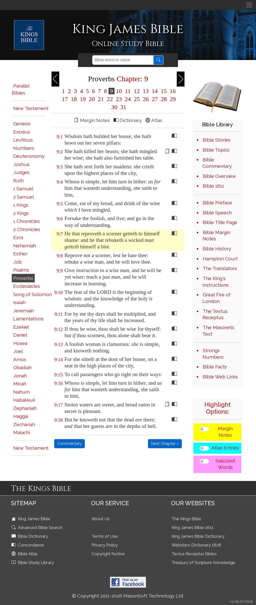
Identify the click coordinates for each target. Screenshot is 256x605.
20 (91, 99)
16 (172, 91)
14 (154, 91)
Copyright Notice (108, 553)
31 (122, 107)
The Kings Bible (186, 518)
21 (100, 99)
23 (118, 99)
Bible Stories (216, 140)
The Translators (220, 268)
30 (114, 107)
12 (136, 91)
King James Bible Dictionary (198, 536)
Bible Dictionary (30, 536)
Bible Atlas (25, 553)
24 (127, 99)
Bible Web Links (220, 376)
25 (136, 99)
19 (82, 99)
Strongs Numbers (213, 354)
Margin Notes (225, 432)
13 (145, 91)
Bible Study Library (33, 562)
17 (64, 99)
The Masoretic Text (218, 331)
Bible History (217, 248)
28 (163, 99)
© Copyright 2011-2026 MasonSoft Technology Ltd (127, 595)
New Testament (30, 108)
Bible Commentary (217, 163)
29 (172, 99)
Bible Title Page (220, 222)
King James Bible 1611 (193, 527)
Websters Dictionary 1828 (196, 544)
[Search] (123, 60)
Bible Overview (219, 176)
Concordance (28, 544)
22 (109, 99)
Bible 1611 (213, 186)
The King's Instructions (215, 282)
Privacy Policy (105, 544)
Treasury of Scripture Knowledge (203, 562)
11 (128, 91)
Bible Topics (216, 150)
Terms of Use (105, 536)
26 (145, 99)
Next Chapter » (165, 443)
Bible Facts (215, 366)
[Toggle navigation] (249, 5)
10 (119, 91)
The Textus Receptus (215, 314)
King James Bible (31, 518)
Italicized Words (225, 464)
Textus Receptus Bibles (194, 553)
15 (163, 91)
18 (73, 99)
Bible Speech (217, 212)
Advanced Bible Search (37, 527)
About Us (101, 518)
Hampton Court (220, 258)
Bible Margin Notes (216, 236)
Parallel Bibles (20, 89)
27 (154, 99)
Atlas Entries (225, 447)
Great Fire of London (216, 298)
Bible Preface (217, 202)
